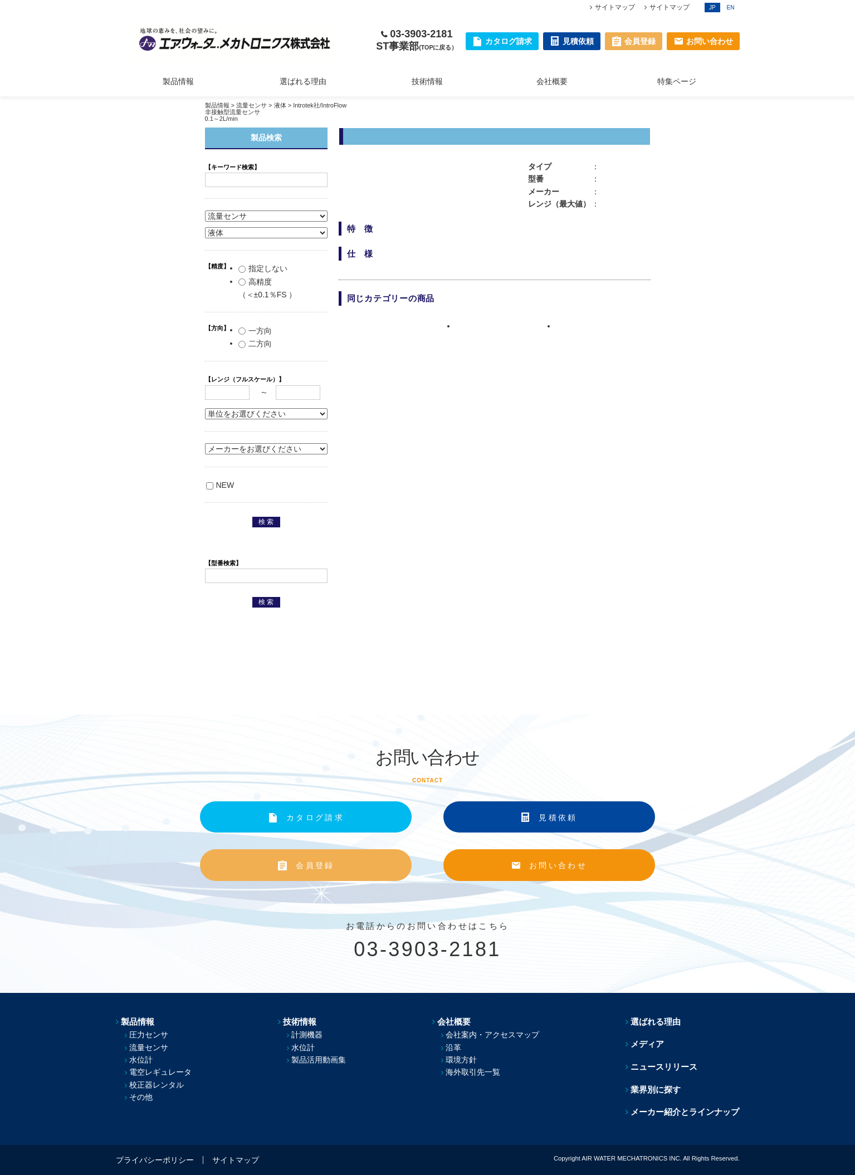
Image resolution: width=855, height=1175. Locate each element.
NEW (220, 485)
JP (712, 7)
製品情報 (178, 81)
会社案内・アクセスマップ (492, 1034)
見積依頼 (558, 817)
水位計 (141, 1059)
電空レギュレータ (160, 1072)
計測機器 (307, 1034)
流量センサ (251, 105)
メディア (647, 1044)
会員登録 (315, 865)
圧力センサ (148, 1034)
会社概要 (552, 81)
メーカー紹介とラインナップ (685, 1112)
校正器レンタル (156, 1084)
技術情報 (427, 81)
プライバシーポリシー (155, 1160)
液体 (280, 105)
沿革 (453, 1047)
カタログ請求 (315, 817)
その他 (141, 1097)
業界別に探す (656, 1089)
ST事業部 (416, 46)
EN (731, 7)
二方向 (255, 343)
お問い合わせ (558, 865)
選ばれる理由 (303, 81)
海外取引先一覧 (473, 1072)
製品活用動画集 (318, 1059)
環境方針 (461, 1059)
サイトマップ (615, 7)
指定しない (262, 268)
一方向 (255, 330)
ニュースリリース (664, 1066)
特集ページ (676, 81)
